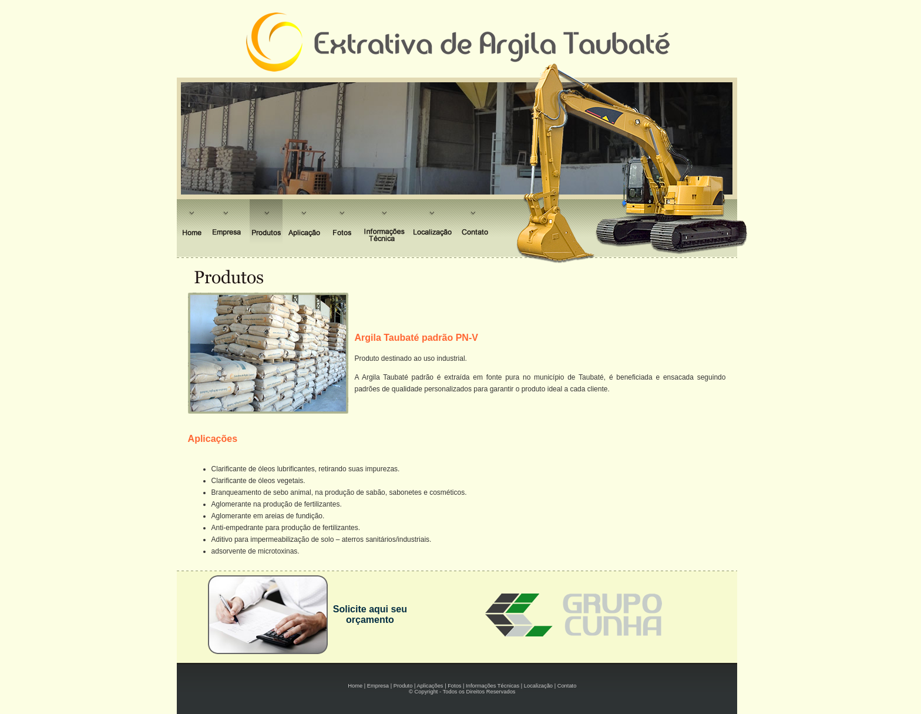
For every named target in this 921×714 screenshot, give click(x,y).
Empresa (378, 686)
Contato (567, 686)
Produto (403, 686)
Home (355, 686)
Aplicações (429, 686)
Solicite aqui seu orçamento (370, 614)
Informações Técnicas (492, 686)
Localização (538, 686)
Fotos (454, 686)
